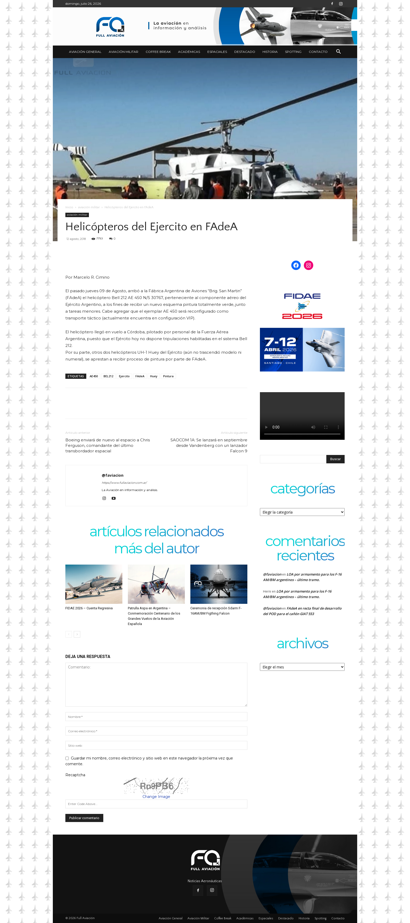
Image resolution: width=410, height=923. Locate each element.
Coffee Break (158, 52)
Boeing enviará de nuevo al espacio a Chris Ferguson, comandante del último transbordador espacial (107, 445)
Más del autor (156, 549)
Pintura (168, 376)
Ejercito (124, 376)
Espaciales (217, 52)
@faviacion (112, 475)
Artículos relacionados (156, 532)
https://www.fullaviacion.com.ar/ (124, 483)
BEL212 (108, 376)
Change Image (156, 796)
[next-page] (77, 634)
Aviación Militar (123, 52)
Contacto (318, 52)
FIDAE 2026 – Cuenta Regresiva (89, 608)
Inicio (69, 207)
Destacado (244, 52)
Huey (153, 376)
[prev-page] (68, 634)
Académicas (189, 52)
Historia (270, 52)
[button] (338, 52)
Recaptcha (75, 775)
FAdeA (139, 376)
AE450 (94, 376)
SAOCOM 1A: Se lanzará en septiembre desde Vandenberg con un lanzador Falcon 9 (208, 445)
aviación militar (89, 207)
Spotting (293, 52)
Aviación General (85, 52)
